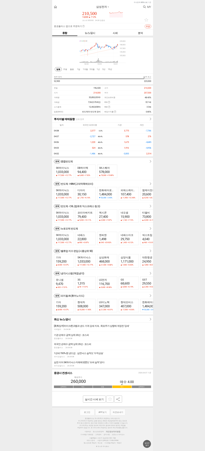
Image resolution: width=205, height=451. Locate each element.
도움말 (109, 102)
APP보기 (103, 412)
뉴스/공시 (90, 32)
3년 (103, 69)
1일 (78, 69)
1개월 (85, 69)
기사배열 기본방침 (86, 434)
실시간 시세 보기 (94, 399)
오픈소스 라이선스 (118, 434)
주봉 (65, 69)
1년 (98, 69)
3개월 (92, 69)
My (149, 7)
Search (144, 7)
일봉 (58, 69)
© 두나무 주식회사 (102, 446)
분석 (140, 32)
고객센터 (98, 434)
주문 (148, 26)
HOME (55, 7)
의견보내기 (118, 412)
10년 (110, 69)
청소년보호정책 (98, 432)
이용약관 (88, 432)
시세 (115, 32)
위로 (147, 444)
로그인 (87, 412)
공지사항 (107, 434)
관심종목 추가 (146, 19)
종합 (64, 32)
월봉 (72, 69)
